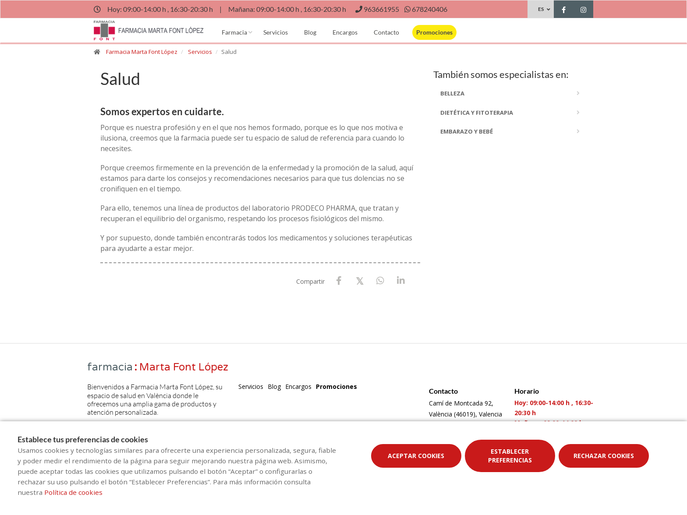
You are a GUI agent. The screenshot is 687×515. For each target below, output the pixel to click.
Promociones (434, 32)
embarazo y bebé (466, 131)
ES (541, 9)
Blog (310, 32)
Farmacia (234, 32)
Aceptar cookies (416, 456)
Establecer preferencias (510, 455)
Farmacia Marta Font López (141, 52)
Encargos (345, 32)
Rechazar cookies (604, 456)
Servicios (275, 32)
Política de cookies (73, 492)
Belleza (452, 93)
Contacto (386, 32)
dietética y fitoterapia (476, 112)
